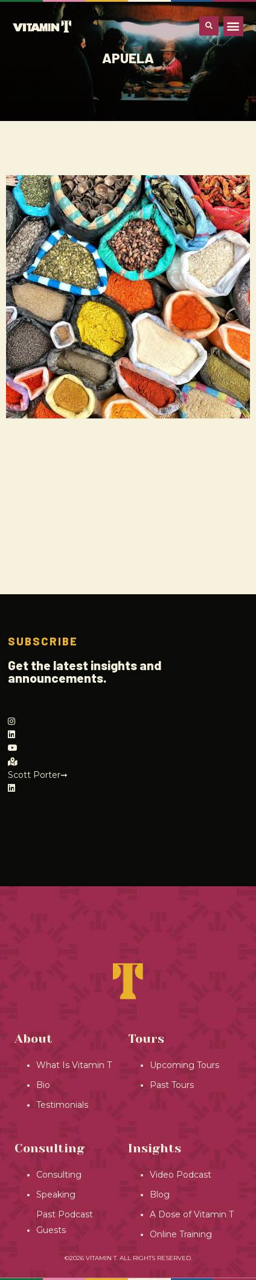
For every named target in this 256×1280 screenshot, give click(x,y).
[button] (233, 26)
